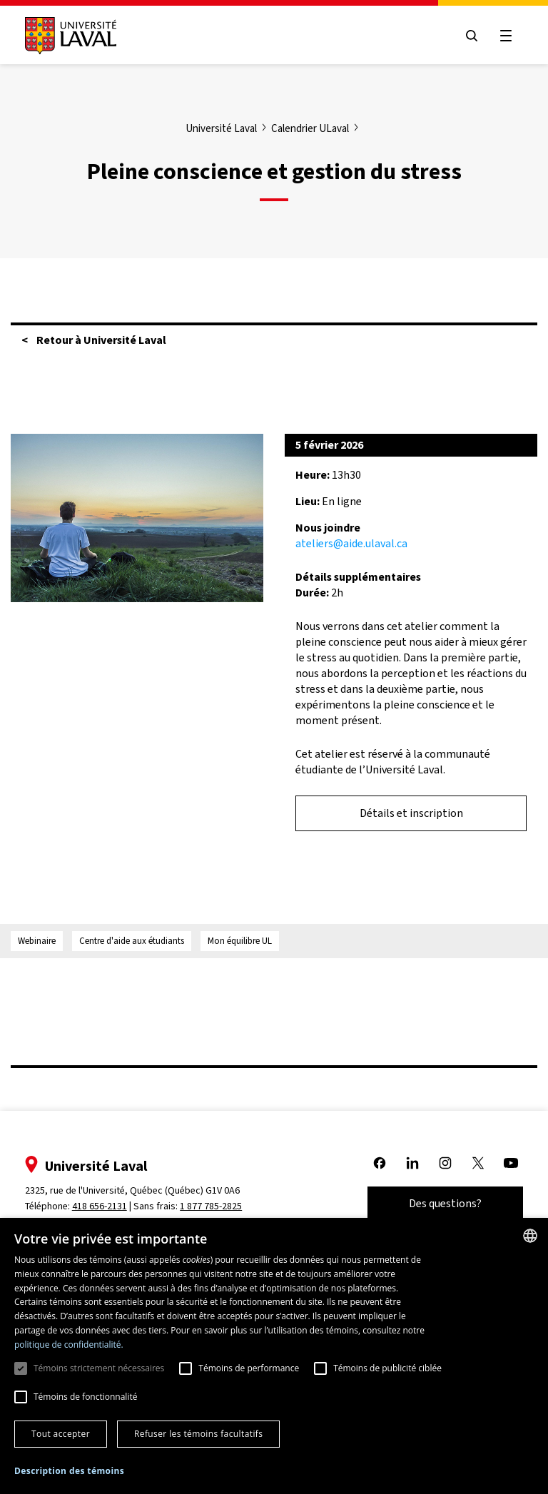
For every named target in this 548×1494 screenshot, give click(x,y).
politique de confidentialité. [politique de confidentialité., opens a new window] (68, 1344)
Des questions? (444, 1203)
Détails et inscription (411, 813)
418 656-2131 (100, 1206)
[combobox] (530, 1236)
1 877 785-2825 (212, 1206)
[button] (69, 1471)
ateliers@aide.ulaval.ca (351, 543)
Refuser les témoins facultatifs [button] (198, 1434)
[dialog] (274, 1356)
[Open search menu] (471, 36)
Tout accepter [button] (60, 1434)
